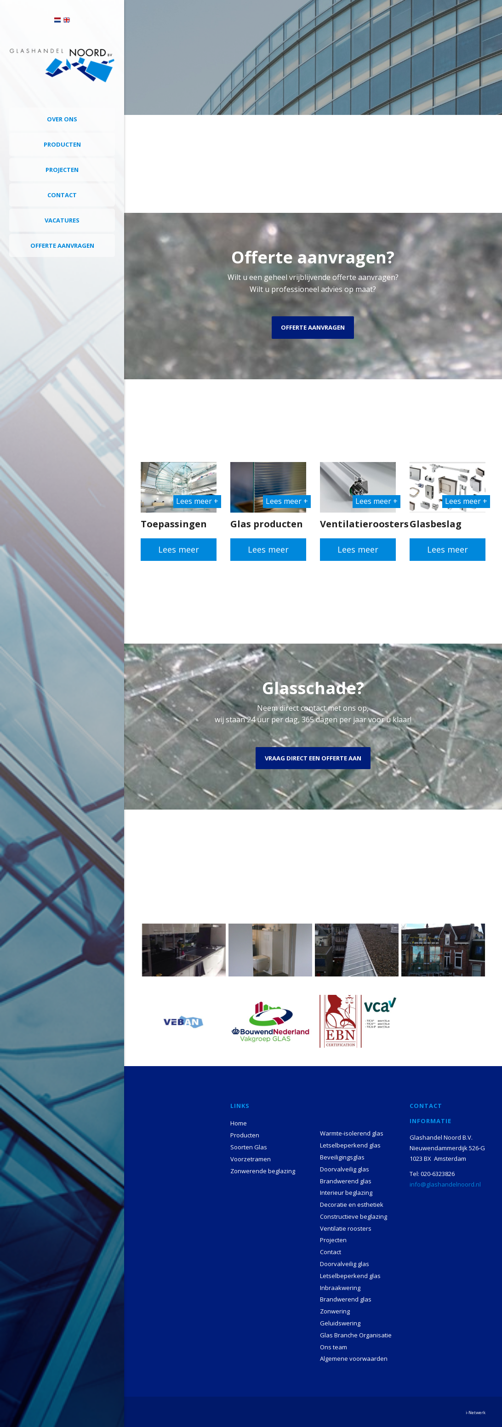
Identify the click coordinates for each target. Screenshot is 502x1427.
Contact (62, 195)
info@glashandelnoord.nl (445, 1184)
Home (238, 1123)
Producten (62, 144)
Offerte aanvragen (62, 245)
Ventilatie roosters (345, 1228)
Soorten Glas (248, 1147)
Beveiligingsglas (342, 1157)
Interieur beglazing (346, 1192)
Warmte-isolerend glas (351, 1133)
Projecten (62, 170)
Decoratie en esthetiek (351, 1204)
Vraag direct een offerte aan (313, 758)
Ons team (333, 1347)
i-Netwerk (475, 1413)
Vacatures (62, 220)
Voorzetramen (250, 1159)
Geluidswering (340, 1323)
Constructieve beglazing (353, 1216)
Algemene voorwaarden (354, 1358)
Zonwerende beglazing (262, 1171)
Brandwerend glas (345, 1181)
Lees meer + (197, 501)
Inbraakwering (340, 1288)
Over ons (62, 119)
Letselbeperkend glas (350, 1145)
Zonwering (335, 1311)
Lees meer (178, 549)
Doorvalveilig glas (344, 1169)
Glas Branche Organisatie (356, 1335)
